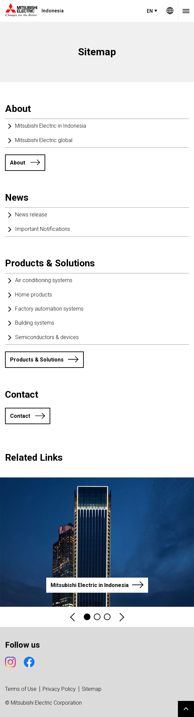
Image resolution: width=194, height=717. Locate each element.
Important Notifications (42, 229)
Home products (33, 294)
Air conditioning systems (43, 280)
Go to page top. (186, 709)
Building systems (34, 323)
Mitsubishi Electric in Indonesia (50, 126)
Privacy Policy (59, 689)
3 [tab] (107, 616)
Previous (73, 617)
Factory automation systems (49, 309)
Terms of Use (21, 689)
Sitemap (92, 689)
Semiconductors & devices (47, 337)
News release (31, 214)
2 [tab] (97, 616)
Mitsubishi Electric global (43, 140)
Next (121, 617)
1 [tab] (87, 616)
